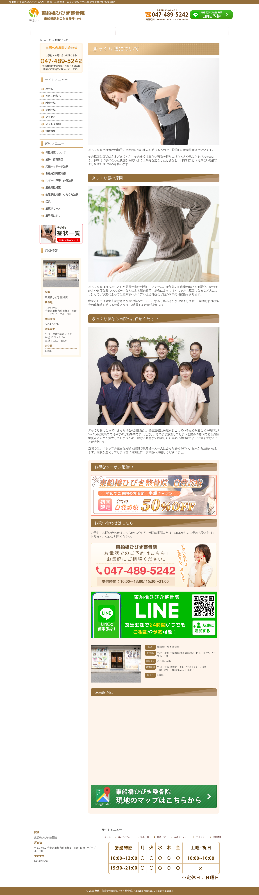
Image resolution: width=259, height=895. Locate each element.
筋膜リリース (53, 208)
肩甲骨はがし (53, 215)
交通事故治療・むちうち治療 (62, 194)
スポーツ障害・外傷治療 (59, 180)
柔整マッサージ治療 (57, 166)
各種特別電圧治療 (56, 173)
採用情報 (214, 31)
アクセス (186, 31)
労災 (48, 201)
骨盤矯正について (56, 152)
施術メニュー (158, 31)
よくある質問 (53, 124)
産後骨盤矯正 (53, 187)
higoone (169, 890)
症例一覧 (129, 31)
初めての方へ (73, 31)
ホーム (44, 31)
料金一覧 (101, 31)
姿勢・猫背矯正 (54, 159)
